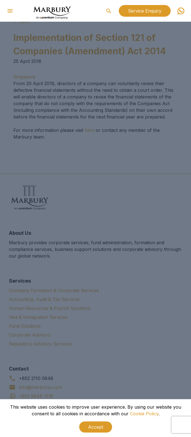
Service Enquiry (144, 11)
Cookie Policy (144, 413)
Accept (95, 427)
